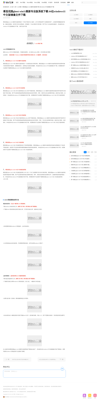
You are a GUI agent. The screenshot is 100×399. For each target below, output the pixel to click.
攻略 (90, 18)
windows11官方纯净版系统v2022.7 (79, 56)
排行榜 (84, 397)
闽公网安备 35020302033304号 (10, 396)
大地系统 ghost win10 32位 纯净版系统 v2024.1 (81, 170)
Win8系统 (44, 2)
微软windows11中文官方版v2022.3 (79, 77)
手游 (95, 152)
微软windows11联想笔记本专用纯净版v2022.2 (81, 74)
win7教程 (76, 14)
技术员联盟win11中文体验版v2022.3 (79, 71)
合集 (72, 2)
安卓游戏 (63, 2)
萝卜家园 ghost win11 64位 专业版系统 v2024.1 (81, 161)
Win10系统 (30, 2)
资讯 (76, 22)
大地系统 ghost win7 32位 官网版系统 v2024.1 (81, 167)
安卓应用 (56, 2)
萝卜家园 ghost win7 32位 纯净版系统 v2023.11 (81, 179)
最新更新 (90, 397)
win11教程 (19, 6)
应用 (92, 152)
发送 (62, 368)
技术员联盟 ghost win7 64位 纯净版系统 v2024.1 (81, 155)
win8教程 (90, 14)
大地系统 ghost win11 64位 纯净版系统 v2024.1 (81, 173)
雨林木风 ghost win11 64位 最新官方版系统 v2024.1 (81, 164)
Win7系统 (22, 2)
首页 (17, 2)
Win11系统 (37, 2)
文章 (68, 2)
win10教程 (76, 18)
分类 (95, 397)
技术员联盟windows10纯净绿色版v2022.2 (81, 59)
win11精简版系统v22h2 (76, 53)
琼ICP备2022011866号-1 (22, 396)
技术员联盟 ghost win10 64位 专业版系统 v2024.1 (81, 158)
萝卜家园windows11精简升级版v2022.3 (80, 65)
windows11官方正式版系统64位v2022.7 (80, 62)
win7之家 (11, 6)
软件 (89, 152)
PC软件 (50, 2)
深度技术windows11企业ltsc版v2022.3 (80, 68)
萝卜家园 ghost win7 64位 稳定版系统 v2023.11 (81, 176)
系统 (85, 152)
